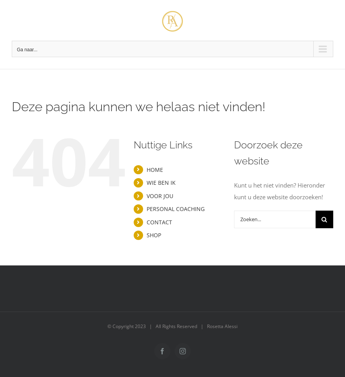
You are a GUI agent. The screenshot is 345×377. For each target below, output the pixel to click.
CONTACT (159, 222)
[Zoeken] (324, 219)
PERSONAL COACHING (176, 209)
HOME (155, 169)
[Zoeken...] (275, 219)
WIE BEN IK (161, 182)
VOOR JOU (160, 196)
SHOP (154, 235)
